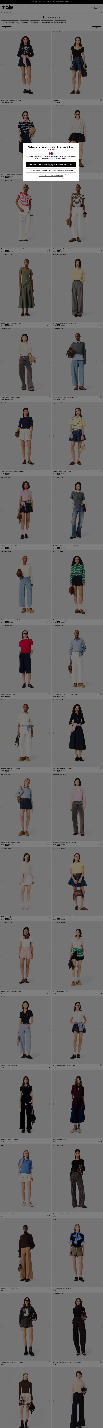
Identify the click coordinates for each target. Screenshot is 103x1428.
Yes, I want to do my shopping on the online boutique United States (51, 164)
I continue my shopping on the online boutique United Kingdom (51, 170)
